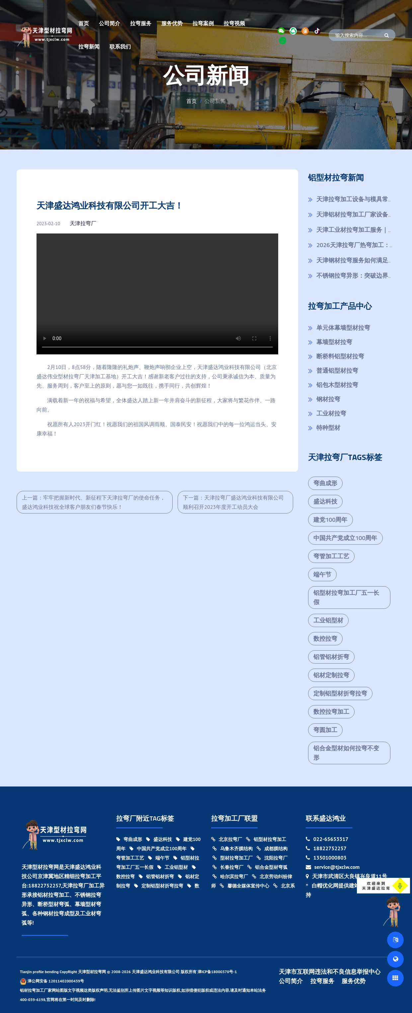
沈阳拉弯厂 (272, 858)
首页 (83, 23)
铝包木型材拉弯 (337, 384)
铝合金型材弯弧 (267, 867)
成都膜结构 (272, 849)
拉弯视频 (234, 23)
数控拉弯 (325, 638)
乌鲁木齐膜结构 (232, 849)
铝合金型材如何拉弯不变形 (346, 753)
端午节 (322, 574)
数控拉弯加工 (331, 711)
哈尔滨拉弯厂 (230, 876)
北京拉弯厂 (226, 839)
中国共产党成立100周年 (345, 537)
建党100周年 (330, 519)
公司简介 (109, 23)
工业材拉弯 (331, 413)
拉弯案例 (203, 23)
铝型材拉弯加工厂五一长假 (346, 597)
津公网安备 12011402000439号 (52, 981)
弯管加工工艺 (331, 556)
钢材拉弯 (328, 399)
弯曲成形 (325, 483)
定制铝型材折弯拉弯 (340, 693)
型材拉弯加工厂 (232, 858)
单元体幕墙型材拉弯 (343, 327)
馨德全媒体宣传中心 (244, 886)
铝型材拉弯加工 (266, 839)
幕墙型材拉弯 (334, 341)
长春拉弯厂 (227, 867)
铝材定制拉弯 (331, 675)
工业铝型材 (328, 620)
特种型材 (328, 427)
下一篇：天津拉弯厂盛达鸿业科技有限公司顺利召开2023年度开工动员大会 (233, 502)
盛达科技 (325, 501)
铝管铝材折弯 (331, 656)
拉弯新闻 (89, 46)
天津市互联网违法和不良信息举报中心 (329, 971)
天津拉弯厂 (83, 223)
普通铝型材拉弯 (337, 370)
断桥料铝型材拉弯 (340, 356)
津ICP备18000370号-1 (217, 971)
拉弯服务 (140, 23)
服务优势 (172, 23)
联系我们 (120, 46)
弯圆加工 (325, 729)
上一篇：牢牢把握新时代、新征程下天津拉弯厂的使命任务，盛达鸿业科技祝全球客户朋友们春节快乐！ (93, 502)
